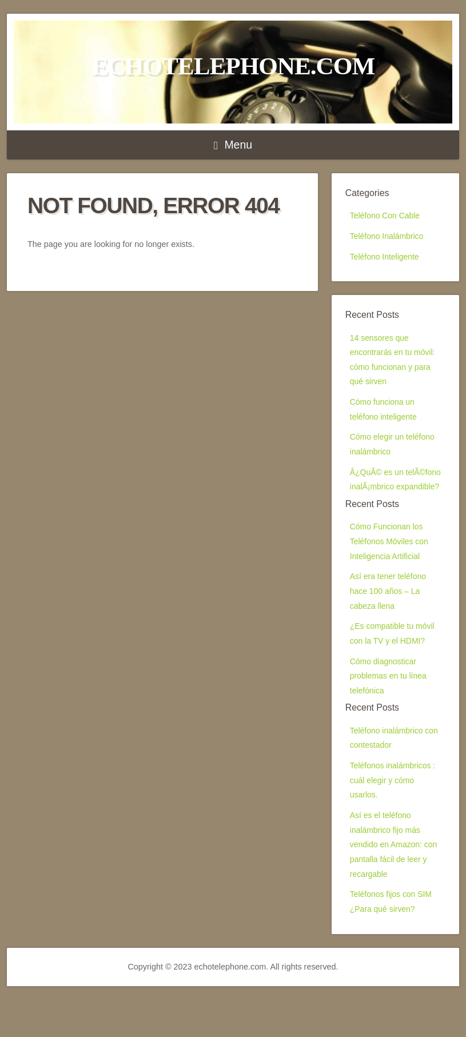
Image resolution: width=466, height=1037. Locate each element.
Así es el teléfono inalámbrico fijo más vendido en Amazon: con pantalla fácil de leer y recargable (395, 891)
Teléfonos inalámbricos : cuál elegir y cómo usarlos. (394, 823)
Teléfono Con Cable (386, 216)
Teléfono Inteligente (385, 259)
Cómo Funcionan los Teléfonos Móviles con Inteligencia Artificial (390, 571)
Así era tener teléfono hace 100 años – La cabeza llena (389, 624)
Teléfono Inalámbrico (388, 237)
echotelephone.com (233, 66)
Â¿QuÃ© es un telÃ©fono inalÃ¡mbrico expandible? (392, 499)
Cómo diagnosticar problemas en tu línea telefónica (389, 713)
